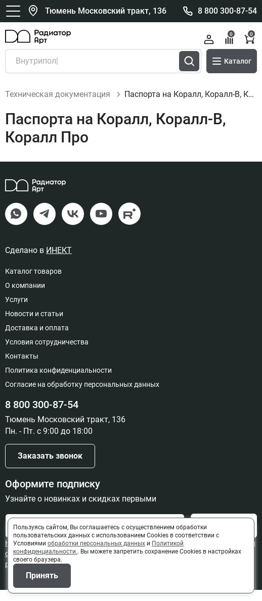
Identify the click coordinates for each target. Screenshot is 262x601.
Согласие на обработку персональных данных (82, 395)
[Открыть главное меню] (13, 11)
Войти (209, 39)
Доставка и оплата (37, 339)
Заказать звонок (50, 467)
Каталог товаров (33, 282)
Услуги (16, 311)
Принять (42, 575)
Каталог (231, 61)
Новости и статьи (34, 325)
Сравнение (230, 38)
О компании (25, 296)
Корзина (250, 38)
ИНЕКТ (59, 261)
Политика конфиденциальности (58, 381)
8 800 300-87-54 (227, 11)
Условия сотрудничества (47, 353)
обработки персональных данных (96, 543)
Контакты (21, 367)
